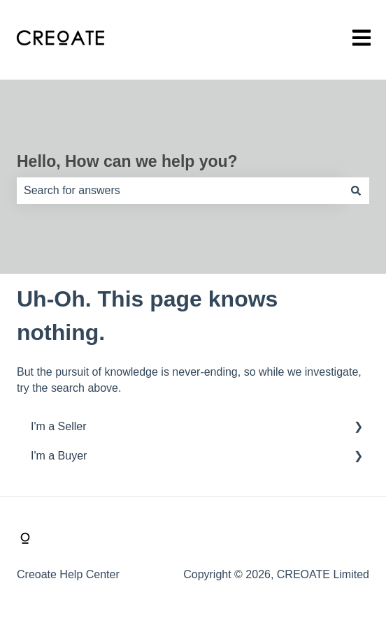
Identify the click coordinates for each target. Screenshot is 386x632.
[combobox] (180, 190)
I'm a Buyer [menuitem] (59, 456)
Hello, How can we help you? (127, 161)
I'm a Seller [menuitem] (59, 426)
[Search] (356, 190)
